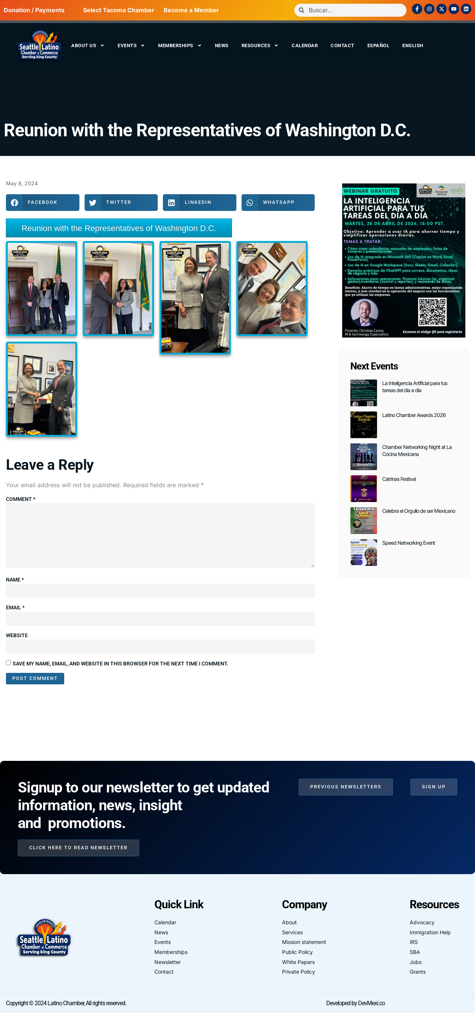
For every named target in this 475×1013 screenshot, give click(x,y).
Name (15, 580)
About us (88, 45)
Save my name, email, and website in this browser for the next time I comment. (120, 664)
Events (131, 45)
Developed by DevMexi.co (355, 1003)
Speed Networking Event (408, 543)
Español (378, 45)
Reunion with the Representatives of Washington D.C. (207, 130)
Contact (342, 45)
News (222, 45)
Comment (20, 499)
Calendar (305, 45)
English (412, 45)
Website (17, 636)
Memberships (180, 45)
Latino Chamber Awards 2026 (414, 415)
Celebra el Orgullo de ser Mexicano (418, 511)
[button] (42, 202)
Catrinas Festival (399, 479)
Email (15, 608)
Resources (260, 45)
